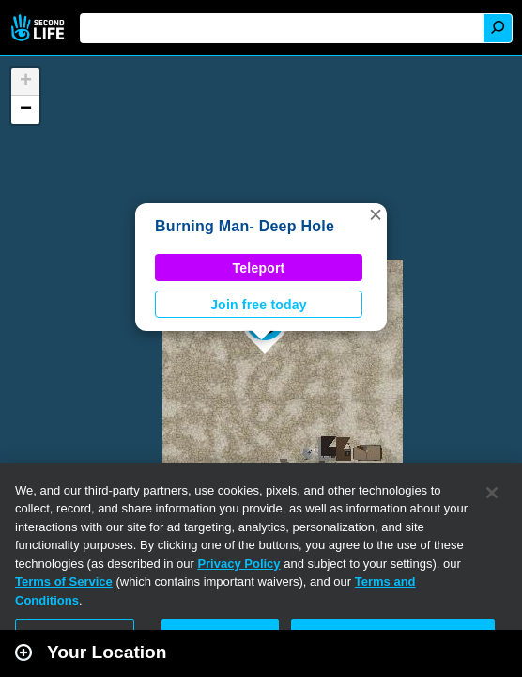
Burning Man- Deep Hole (244, 226)
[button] (375, 214)
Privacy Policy (238, 564)
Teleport (259, 268)
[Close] (492, 492)
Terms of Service (64, 582)
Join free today (258, 304)
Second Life (39, 27)
